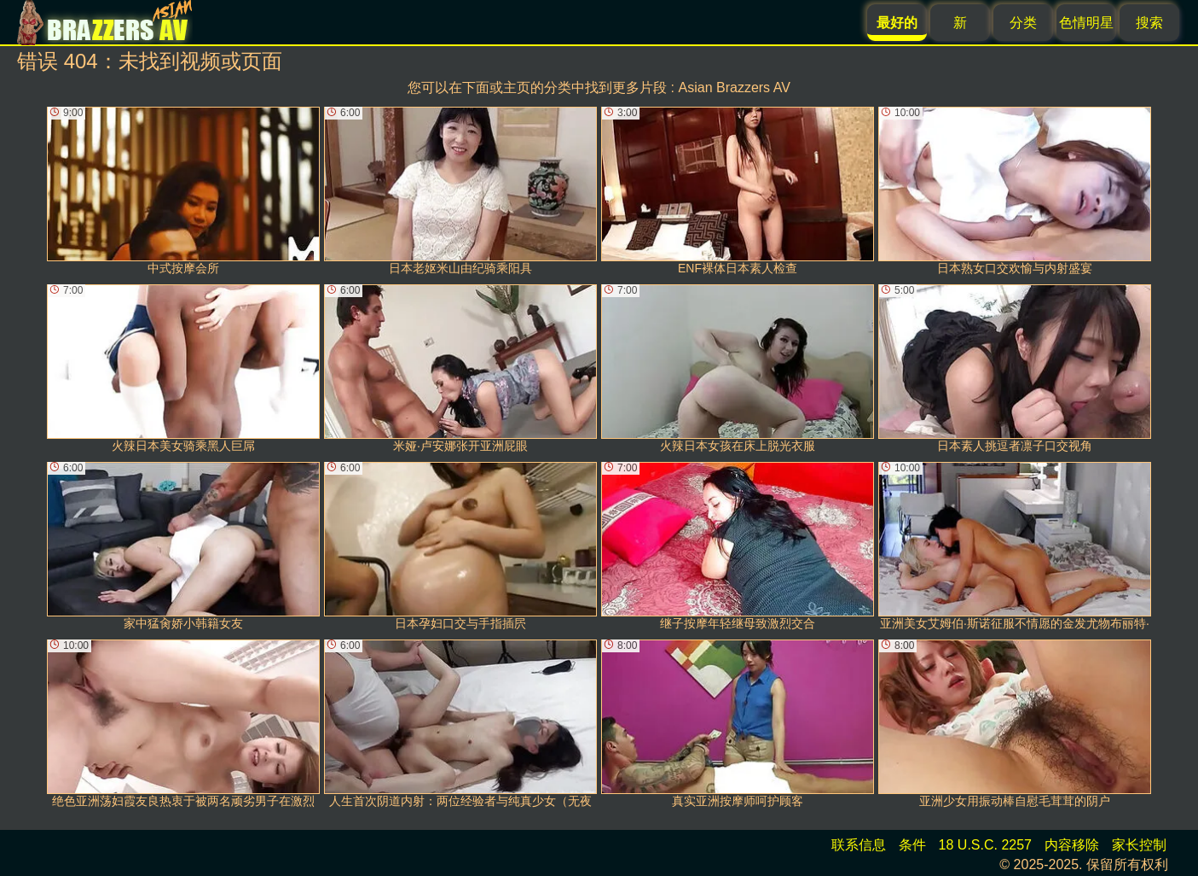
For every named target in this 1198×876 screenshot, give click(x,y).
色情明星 (1086, 22)
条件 (912, 845)
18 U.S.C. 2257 (985, 845)
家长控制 (1139, 845)
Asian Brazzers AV (734, 87)
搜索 (1149, 22)
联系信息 (858, 845)
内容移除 (1072, 845)
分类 (1023, 22)
